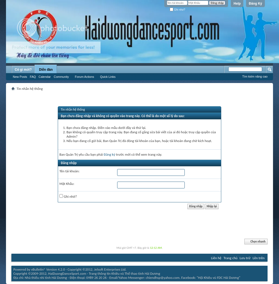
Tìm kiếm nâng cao (255, 76)
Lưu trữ (245, 258)
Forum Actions (84, 76)
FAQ (33, 76)
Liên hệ (216, 258)
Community (61, 76)
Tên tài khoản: (69, 171)
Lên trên (259, 258)
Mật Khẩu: (66, 184)
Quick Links (108, 76)
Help (237, 3)
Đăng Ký (255, 3)
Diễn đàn (46, 70)
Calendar (45, 76)
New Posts (20, 76)
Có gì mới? (23, 70)
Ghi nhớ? (177, 9)
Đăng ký (109, 154)
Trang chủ (231, 258)
